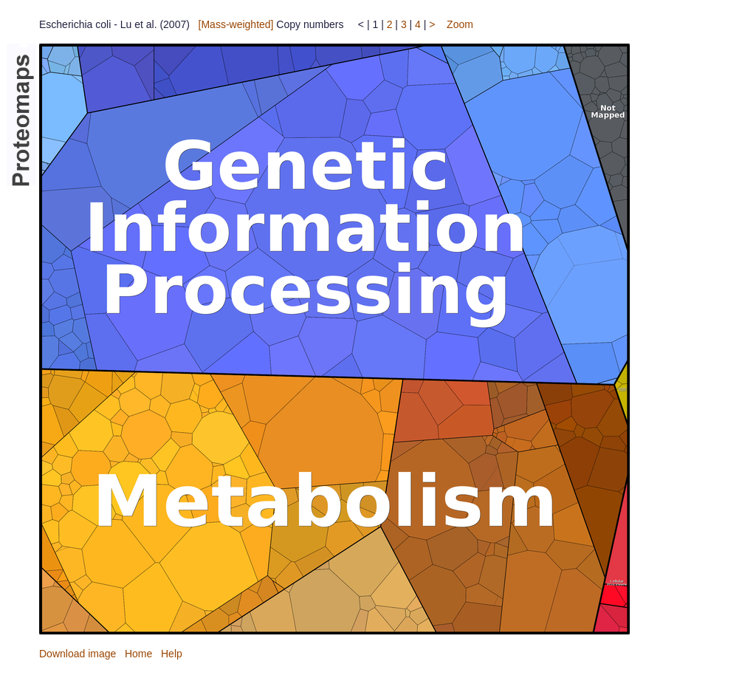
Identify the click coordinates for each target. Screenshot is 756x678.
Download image (77, 654)
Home (138, 654)
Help (171, 654)
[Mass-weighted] (236, 24)
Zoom (460, 24)
